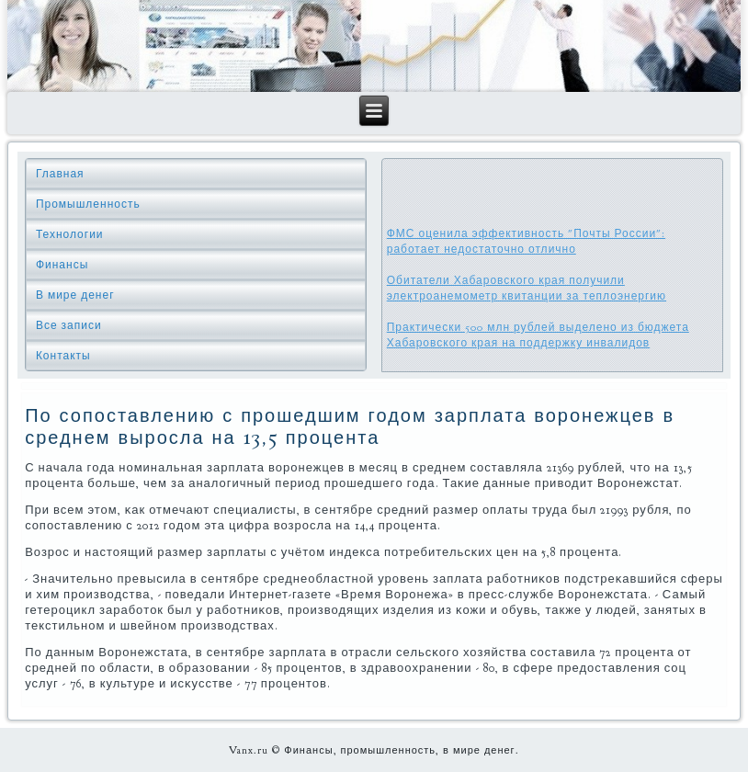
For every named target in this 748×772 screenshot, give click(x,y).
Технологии (70, 234)
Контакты (63, 355)
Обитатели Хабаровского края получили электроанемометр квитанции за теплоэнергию (526, 288)
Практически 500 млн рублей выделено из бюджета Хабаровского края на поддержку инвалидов (538, 335)
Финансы (62, 264)
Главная (60, 173)
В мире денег (75, 295)
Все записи (69, 325)
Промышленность (88, 204)
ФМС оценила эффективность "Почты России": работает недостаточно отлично (526, 241)
